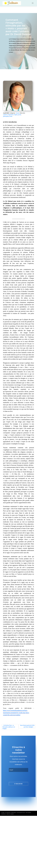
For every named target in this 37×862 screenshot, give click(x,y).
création (5, 114)
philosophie (6, 116)
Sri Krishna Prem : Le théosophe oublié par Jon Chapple (9, 727)
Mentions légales (10, 814)
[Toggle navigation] (33, 3)
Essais (17, 113)
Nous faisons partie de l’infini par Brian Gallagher (27, 726)
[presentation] (23, 777)
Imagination (10, 114)
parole (19, 114)
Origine (16, 114)
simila (10, 116)
